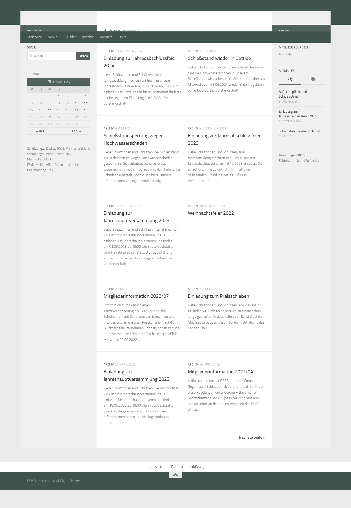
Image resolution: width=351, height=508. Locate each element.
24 (76, 135)
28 (49, 142)
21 (49, 135)
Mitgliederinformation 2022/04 (220, 390)
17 (76, 128)
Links (122, 37)
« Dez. (40, 149)
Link (87, 166)
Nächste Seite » (252, 455)
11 (85, 121)
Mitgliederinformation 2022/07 (136, 314)
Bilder (71, 37)
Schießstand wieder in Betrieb (219, 76)
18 (85, 128)
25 (85, 135)
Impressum (155, 484)
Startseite (34, 37)
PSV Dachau (51, 15)
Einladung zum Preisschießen (218, 314)
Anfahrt (88, 37)
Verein (53, 37)
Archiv (109, 69)
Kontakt (106, 37)
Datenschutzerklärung (187, 484)
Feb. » (76, 149)
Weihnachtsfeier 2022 (211, 231)
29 (58, 142)
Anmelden (286, 72)
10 (76, 121)
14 (49, 128)
